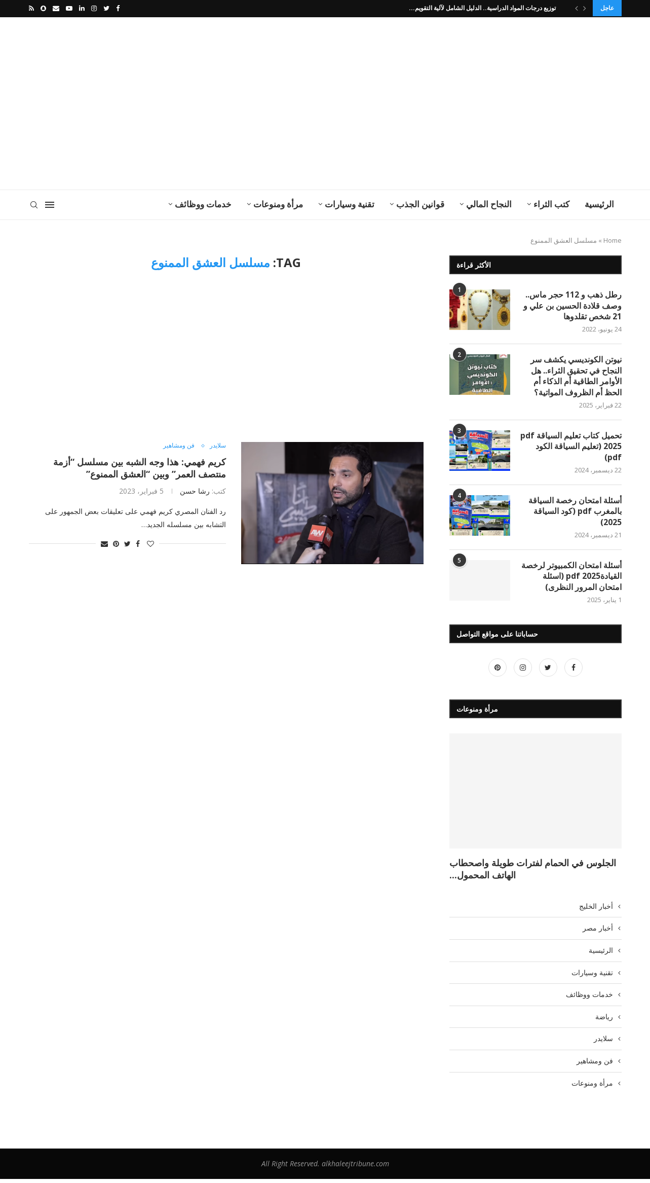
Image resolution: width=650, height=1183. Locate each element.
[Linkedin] (82, 8)
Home (612, 239)
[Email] (56, 8)
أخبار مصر (598, 932)
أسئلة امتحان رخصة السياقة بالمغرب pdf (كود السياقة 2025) (575, 514)
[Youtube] (69, 8)
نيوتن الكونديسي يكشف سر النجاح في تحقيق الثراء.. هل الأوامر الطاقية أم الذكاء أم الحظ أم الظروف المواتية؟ (576, 376)
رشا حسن (195, 490)
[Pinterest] (497, 671)
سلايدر (217, 445)
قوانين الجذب (420, 203)
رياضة (604, 1020)
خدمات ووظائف (203, 203)
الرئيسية (599, 203)
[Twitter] (106, 8)
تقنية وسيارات (349, 203)
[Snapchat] (43, 8)
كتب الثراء (551, 203)
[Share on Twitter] (127, 542)
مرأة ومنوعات (278, 203)
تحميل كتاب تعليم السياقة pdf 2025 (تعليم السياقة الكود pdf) (571, 448)
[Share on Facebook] (138, 542)
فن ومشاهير (176, 445)
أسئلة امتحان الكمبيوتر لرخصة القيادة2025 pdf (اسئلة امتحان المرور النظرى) (571, 580)
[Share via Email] (104, 542)
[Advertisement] (224, 102)
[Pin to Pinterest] (116, 542)
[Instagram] (94, 8)
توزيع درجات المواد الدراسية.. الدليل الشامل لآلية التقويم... (482, 8)
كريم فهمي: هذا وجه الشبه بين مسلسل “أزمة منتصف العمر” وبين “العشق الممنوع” (139, 467)
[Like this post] (150, 542)
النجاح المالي (489, 203)
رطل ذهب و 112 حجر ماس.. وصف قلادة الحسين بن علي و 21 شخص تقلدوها (572, 305)
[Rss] (31, 8)
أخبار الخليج (596, 910)
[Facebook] (118, 8)
